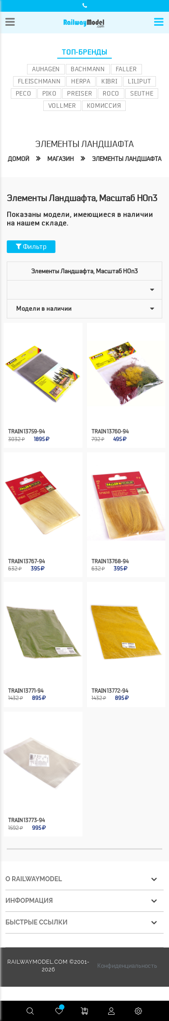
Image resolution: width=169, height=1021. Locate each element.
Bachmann (88, 69)
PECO (24, 93)
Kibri (109, 81)
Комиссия (104, 105)
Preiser (79, 93)
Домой (18, 158)
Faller (126, 69)
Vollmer (62, 105)
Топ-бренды (84, 52)
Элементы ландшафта (126, 158)
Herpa (81, 81)
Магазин (60, 158)
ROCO (111, 93)
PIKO (49, 93)
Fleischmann (39, 81)
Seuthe (141, 93)
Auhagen (46, 69)
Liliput (139, 81)
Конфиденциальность (127, 965)
